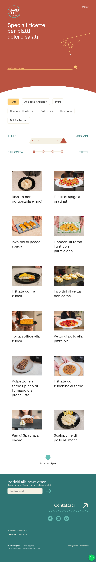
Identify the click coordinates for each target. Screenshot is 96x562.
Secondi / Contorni (21, 111)
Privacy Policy (73, 546)
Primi (58, 101)
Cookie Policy (83, 546)
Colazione (66, 111)
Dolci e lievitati (18, 120)
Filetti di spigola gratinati (67, 198)
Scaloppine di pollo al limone (66, 437)
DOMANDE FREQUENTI (17, 530)
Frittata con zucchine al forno (68, 383)
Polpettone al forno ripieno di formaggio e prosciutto (25, 388)
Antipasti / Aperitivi (35, 101)
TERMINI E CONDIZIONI (17, 534)
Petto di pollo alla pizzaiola (68, 338)
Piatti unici (46, 111)
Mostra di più (48, 460)
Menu (85, 6)
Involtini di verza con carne (67, 293)
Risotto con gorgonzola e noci (27, 198)
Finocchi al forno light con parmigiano (68, 246)
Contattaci (71, 505)
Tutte (13, 101)
